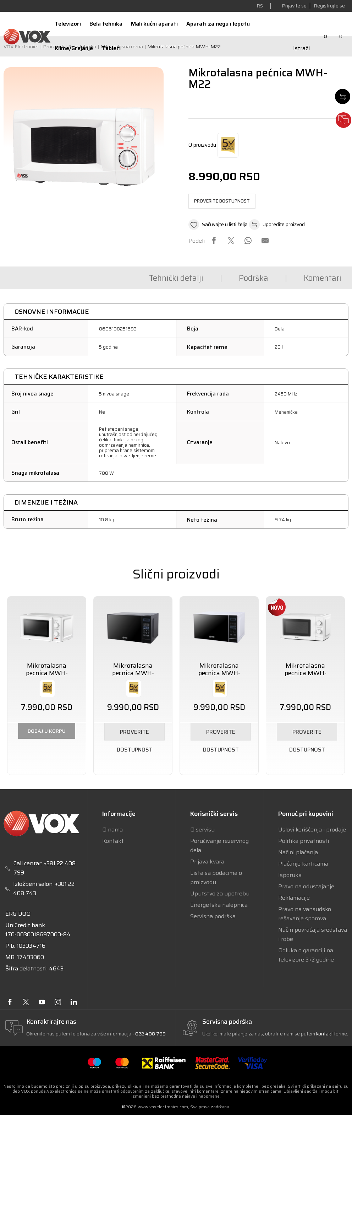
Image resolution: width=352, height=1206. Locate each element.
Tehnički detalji (105, 278)
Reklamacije (294, 897)
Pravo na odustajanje (306, 886)
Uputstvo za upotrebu (219, 893)
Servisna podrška (213, 916)
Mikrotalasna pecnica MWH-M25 (305, 673)
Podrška (184, 278)
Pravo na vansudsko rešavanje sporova (304, 914)
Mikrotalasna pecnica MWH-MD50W (219, 673)
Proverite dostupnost (222, 201)
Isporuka (290, 875)
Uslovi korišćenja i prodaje (312, 829)
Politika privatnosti (303, 840)
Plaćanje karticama (303, 863)
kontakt (325, 1034)
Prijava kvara (207, 861)
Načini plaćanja (298, 852)
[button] (218, 224)
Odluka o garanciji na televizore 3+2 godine (306, 955)
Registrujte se (329, 6)
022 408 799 (150, 1034)
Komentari (255, 278)
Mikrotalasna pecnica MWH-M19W (47, 673)
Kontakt (113, 840)
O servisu (202, 829)
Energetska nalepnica (219, 904)
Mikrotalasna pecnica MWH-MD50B (133, 673)
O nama (112, 829)
